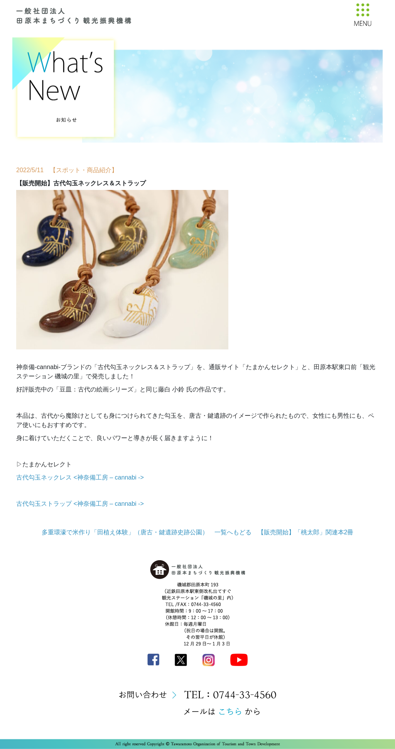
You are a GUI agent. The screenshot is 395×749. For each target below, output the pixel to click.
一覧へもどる (233, 532)
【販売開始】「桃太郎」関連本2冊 (306, 532)
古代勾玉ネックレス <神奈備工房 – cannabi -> (80, 477)
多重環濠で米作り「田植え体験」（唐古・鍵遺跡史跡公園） (125, 532)
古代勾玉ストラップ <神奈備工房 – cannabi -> (80, 503)
